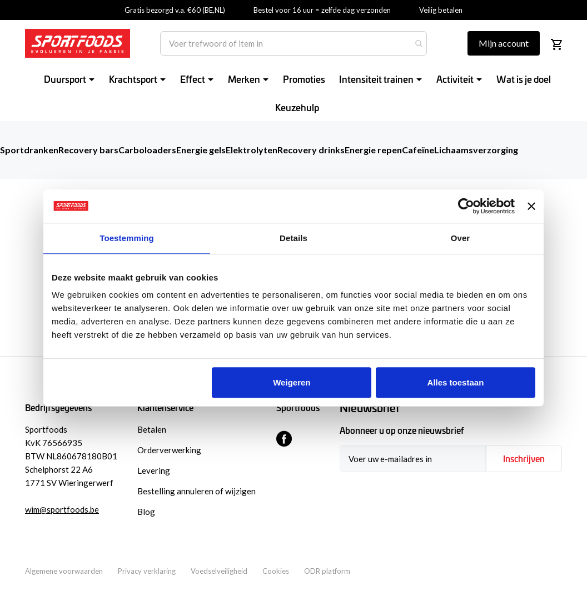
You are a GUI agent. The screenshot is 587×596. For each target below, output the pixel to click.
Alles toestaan (455, 382)
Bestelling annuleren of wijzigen (196, 491)
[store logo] (77, 43)
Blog (146, 512)
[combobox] (293, 43)
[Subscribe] (524, 458)
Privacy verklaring (147, 571)
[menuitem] (71, 78)
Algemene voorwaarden (64, 571)
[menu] (299, 92)
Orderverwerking (169, 450)
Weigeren (291, 382)
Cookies (275, 571)
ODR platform (327, 571)
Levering (153, 470)
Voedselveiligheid (219, 571)
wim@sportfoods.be (62, 509)
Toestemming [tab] (127, 238)
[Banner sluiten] (531, 206)
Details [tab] (293, 238)
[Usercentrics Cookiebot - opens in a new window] (466, 206)
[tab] (451, 408)
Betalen (151, 429)
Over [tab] (460, 238)
